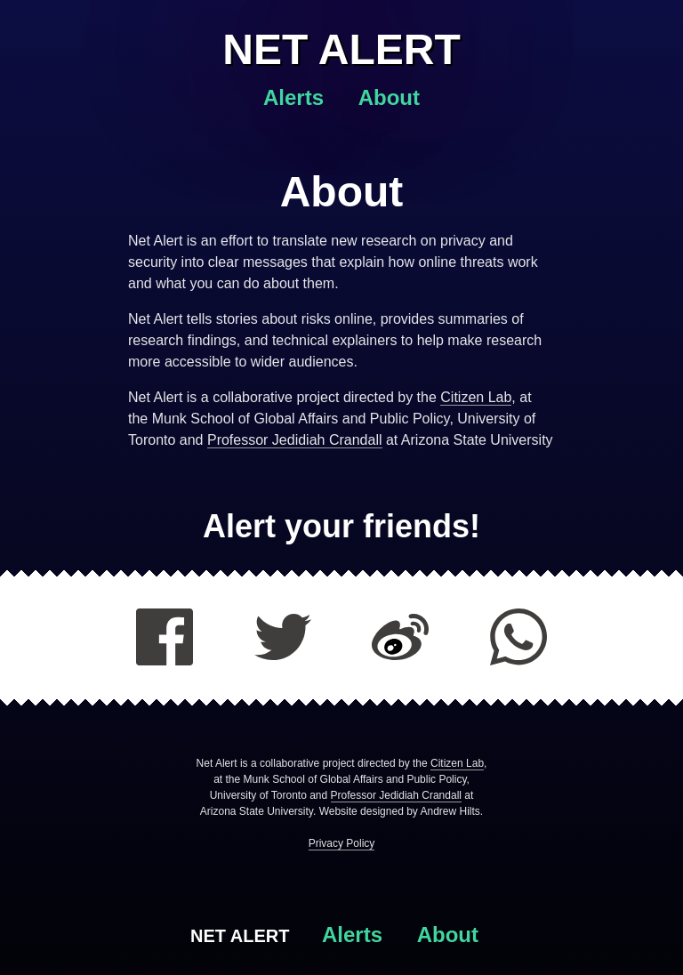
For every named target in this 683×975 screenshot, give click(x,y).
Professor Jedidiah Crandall (294, 439)
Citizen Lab (475, 397)
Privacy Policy (342, 843)
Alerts (296, 97)
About (389, 97)
